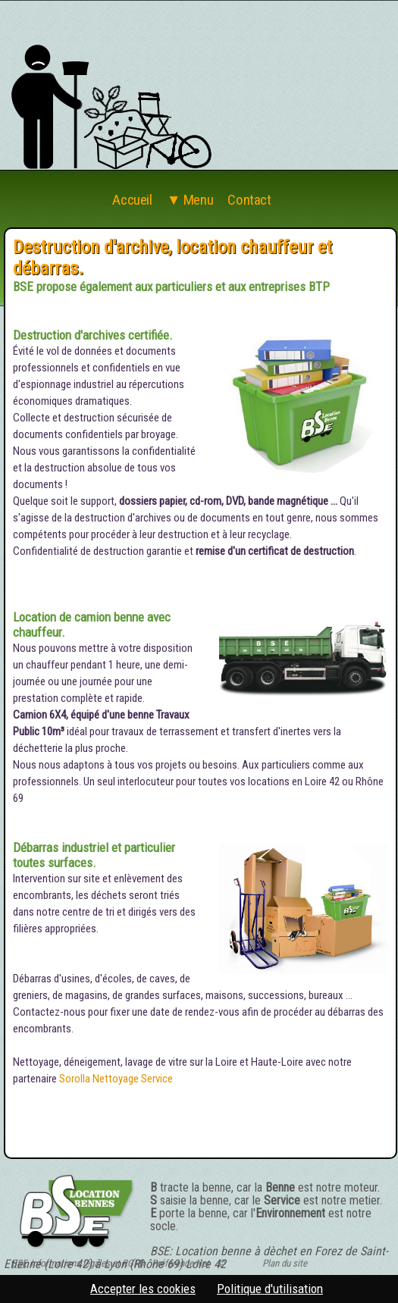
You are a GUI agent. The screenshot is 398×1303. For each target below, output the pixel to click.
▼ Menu (190, 200)
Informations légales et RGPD (87, 1263)
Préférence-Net (180, 1263)
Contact (249, 200)
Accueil (132, 200)
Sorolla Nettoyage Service (116, 1078)
